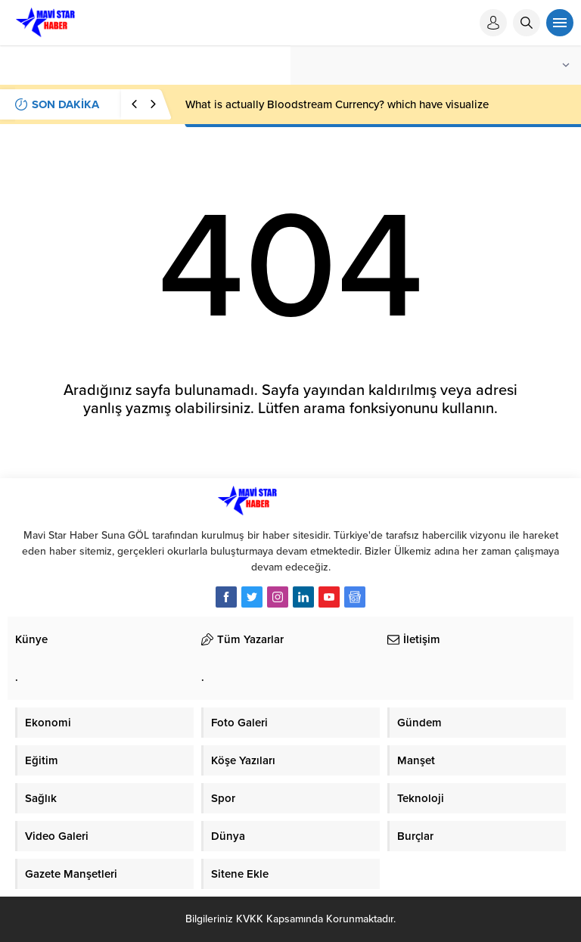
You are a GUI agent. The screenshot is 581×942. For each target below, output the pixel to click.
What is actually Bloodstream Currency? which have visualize (337, 104)
